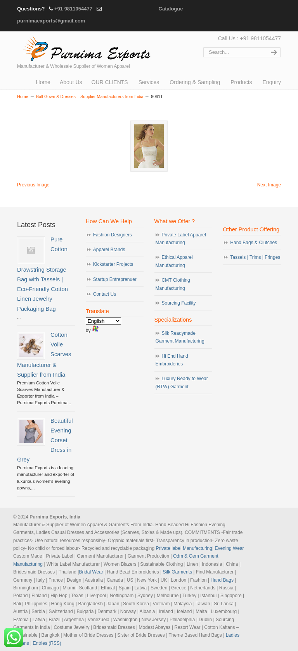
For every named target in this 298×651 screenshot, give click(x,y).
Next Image (269, 184)
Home (22, 96)
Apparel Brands (109, 248)
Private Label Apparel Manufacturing (181, 238)
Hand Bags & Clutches (253, 242)
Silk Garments (177, 571)
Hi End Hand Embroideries (172, 359)
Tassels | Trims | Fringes (255, 256)
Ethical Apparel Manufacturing (174, 260)
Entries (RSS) (47, 642)
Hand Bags (222, 579)
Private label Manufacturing (184, 547)
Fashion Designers (112, 234)
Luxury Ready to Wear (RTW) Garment (182, 381)
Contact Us (104, 293)
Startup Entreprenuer (115, 278)
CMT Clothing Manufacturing (173, 283)
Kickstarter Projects (113, 263)
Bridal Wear (91, 571)
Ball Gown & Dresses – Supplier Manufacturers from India (90, 96)
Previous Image (33, 184)
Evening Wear (229, 547)
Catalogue (171, 9)
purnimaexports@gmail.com (51, 21)
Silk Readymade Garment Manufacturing (180, 336)
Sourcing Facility (179, 302)
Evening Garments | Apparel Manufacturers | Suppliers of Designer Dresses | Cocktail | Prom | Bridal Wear (85, 48)
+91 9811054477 (73, 9)
